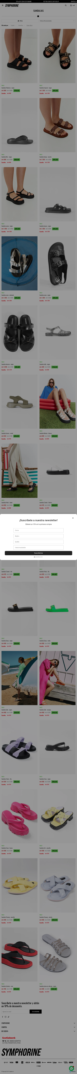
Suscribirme (38, 553)
